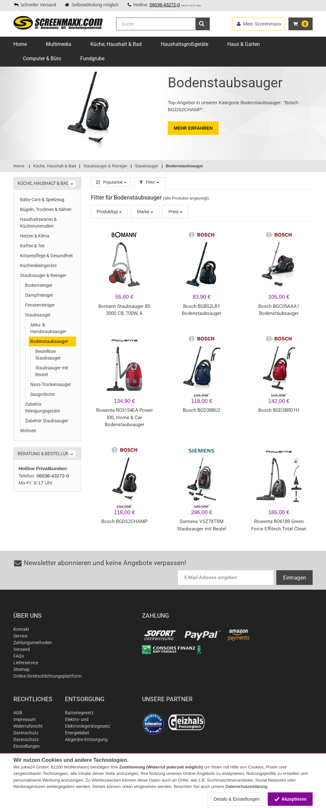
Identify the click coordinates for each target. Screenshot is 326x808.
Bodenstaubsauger (49, 341)
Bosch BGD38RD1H (278, 410)
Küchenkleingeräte (38, 265)
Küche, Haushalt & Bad (116, 44)
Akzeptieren (290, 799)
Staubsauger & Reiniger (43, 275)
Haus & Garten (243, 44)
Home (20, 44)
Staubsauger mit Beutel (51, 371)
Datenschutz (26, 732)
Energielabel (77, 732)
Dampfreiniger (39, 295)
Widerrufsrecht (28, 726)
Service (20, 635)
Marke (145, 211)
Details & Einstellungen (236, 799)
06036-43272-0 (165, 4)
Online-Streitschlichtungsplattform (47, 676)
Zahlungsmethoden (32, 642)
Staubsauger (38, 314)
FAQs (18, 656)
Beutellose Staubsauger (48, 354)
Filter (150, 182)
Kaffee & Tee (32, 245)
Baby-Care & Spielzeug (42, 199)
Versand (21, 649)
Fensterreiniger (40, 305)
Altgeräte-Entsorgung (86, 739)
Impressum (24, 719)
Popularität (111, 182)
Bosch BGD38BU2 (201, 410)
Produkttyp (109, 211)
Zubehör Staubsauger (46, 420)
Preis (175, 211)
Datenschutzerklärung (246, 786)
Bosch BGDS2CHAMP (124, 521)
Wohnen (28, 430)
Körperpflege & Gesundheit (46, 255)
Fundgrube (92, 58)
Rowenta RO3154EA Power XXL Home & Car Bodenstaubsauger (124, 417)
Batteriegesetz (79, 712)
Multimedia (58, 44)
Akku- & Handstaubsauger (48, 328)
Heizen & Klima (34, 235)
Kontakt (21, 629)
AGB (17, 712)
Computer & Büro (42, 58)
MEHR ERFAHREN (193, 128)
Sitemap (21, 669)
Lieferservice (25, 662)
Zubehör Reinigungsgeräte (42, 407)
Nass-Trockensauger (50, 384)
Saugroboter (42, 394)
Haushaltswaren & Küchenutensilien (38, 223)
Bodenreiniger (39, 285)
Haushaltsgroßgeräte (184, 44)
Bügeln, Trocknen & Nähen (46, 209)
